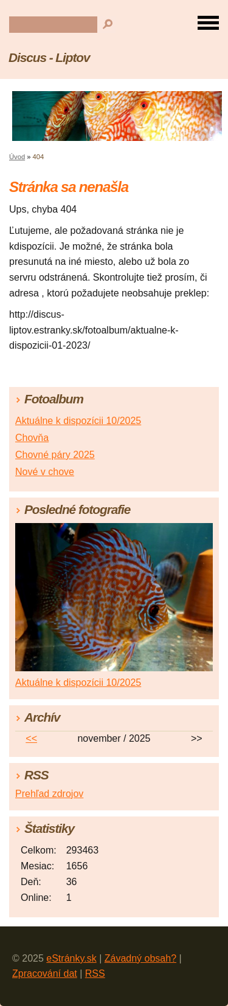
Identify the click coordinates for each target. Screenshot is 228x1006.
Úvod (17, 156)
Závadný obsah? (140, 958)
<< (31, 738)
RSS (95, 973)
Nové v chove (44, 472)
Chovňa (32, 438)
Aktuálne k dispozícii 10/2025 (78, 421)
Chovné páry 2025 (55, 455)
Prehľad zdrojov (49, 794)
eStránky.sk (71, 958)
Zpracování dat (44, 973)
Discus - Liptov (49, 57)
